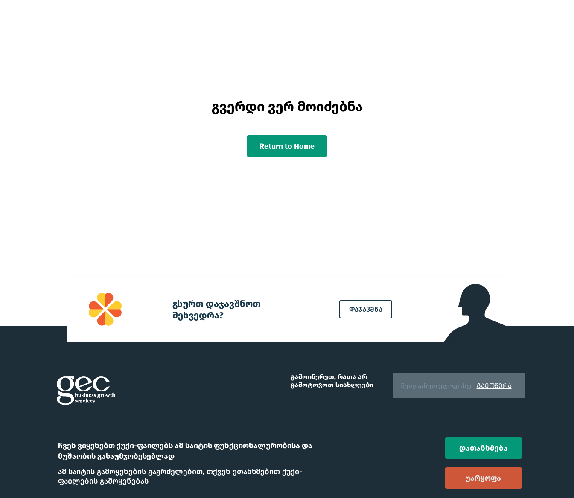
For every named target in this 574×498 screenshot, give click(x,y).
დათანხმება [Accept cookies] (483, 448)
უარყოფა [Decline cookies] (483, 478)
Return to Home (287, 146)
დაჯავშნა (365, 309)
